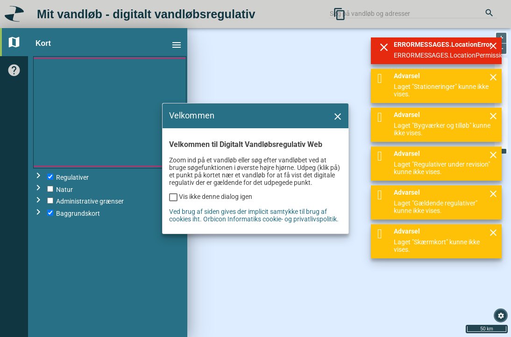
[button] (337, 131)
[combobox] (413, 13)
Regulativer (68, 177)
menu (176, 45)
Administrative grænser (85, 201)
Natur (60, 189)
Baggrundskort (73, 213)
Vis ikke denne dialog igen (215, 211)
